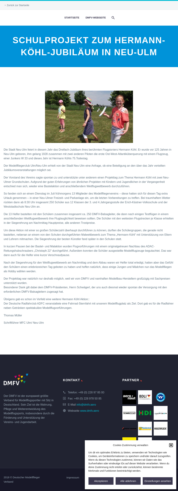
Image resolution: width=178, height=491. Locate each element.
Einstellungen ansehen (157, 480)
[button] (171, 445)
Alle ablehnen (128, 480)
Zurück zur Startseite (18, 5)
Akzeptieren (101, 480)
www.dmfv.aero (89, 410)
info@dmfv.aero (86, 404)
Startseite (71, 17)
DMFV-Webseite (96, 17)
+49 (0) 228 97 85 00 (91, 392)
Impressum (72, 477)
